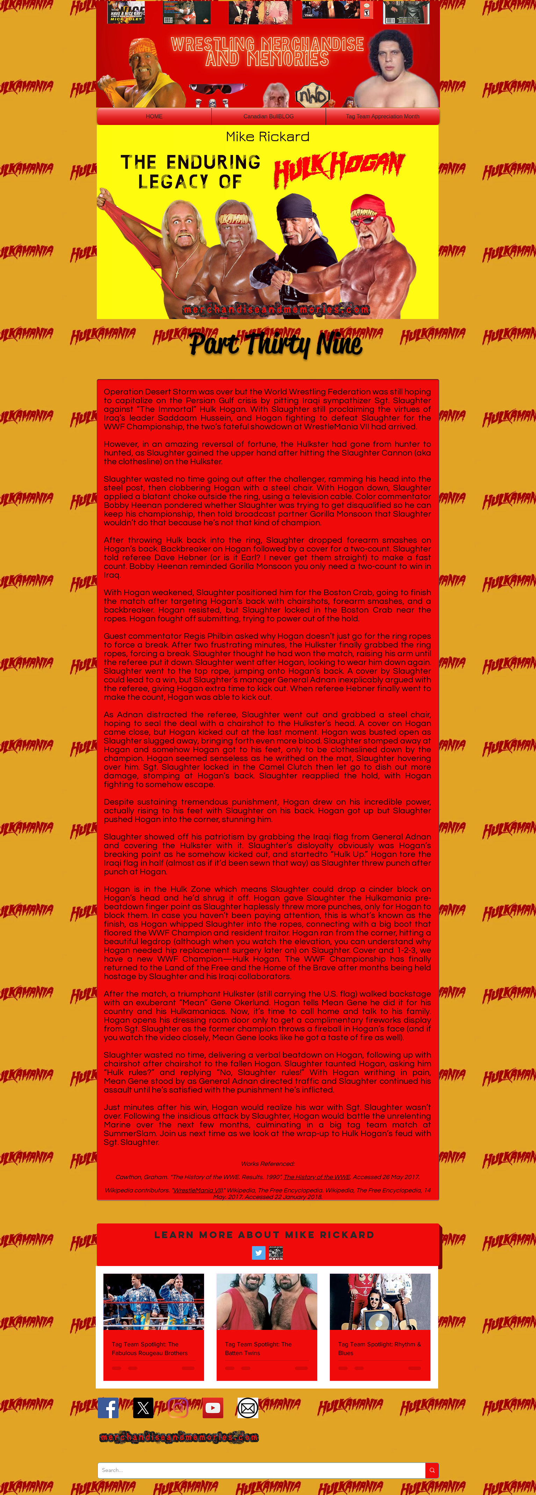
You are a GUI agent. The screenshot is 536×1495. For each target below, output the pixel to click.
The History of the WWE (316, 1177)
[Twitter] (259, 1253)
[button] (268, 1244)
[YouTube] (213, 1408)
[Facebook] (108, 1408)
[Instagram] (178, 1408)
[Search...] (256, 1470)
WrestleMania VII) (197, 1190)
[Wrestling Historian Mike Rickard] (276, 1253)
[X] (143, 1408)
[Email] (248, 1408)
